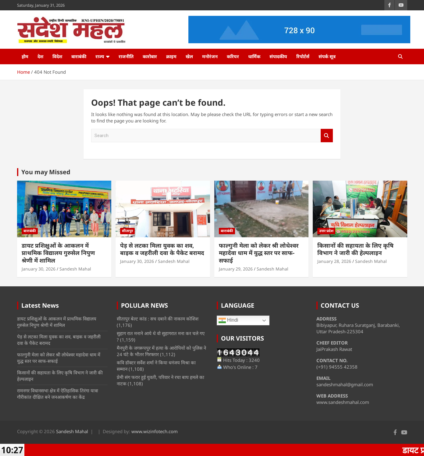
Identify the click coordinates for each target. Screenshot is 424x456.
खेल (189, 56)
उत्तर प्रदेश (326, 230)
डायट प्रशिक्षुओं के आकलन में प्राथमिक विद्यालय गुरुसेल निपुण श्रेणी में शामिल (58, 253)
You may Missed (45, 172)
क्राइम (171, 56)
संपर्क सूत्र (327, 56)
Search (327, 136)
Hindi (228, 320)
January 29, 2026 (236, 269)
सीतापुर (127, 230)
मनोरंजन (210, 56)
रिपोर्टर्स (302, 56)
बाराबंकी (78, 56)
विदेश (57, 56)
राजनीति (126, 56)
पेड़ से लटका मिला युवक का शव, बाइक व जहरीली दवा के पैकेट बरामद (162, 249)
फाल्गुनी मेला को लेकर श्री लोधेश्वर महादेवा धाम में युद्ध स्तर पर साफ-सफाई (258, 253)
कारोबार (150, 56)
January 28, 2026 (334, 261)
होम (25, 56)
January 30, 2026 (38, 269)
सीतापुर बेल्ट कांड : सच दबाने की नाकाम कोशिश (157, 319)
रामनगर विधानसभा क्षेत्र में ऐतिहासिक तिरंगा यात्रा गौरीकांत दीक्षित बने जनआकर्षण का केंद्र (57, 393)
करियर (233, 56)
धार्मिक (254, 56)
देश (40, 56)
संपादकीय (278, 56)
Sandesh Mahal (75, 269)
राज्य (99, 56)
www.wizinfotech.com (154, 431)
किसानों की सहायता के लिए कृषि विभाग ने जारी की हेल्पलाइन (355, 249)
